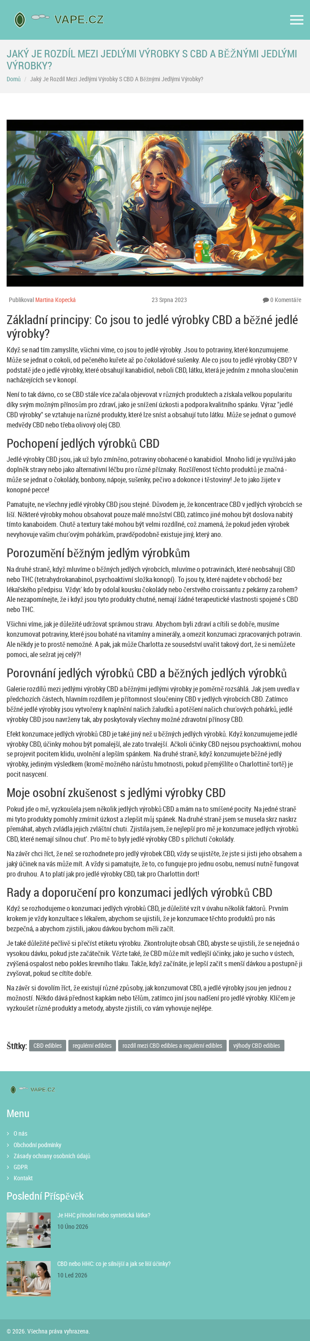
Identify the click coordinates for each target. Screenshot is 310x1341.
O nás (20, 1133)
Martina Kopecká (55, 299)
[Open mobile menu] (296, 20)
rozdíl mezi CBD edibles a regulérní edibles (172, 1045)
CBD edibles (48, 1045)
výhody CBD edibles (256, 1045)
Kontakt (23, 1178)
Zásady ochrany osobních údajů (52, 1156)
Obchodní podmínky (37, 1145)
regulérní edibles (92, 1045)
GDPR (21, 1167)
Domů (14, 79)
